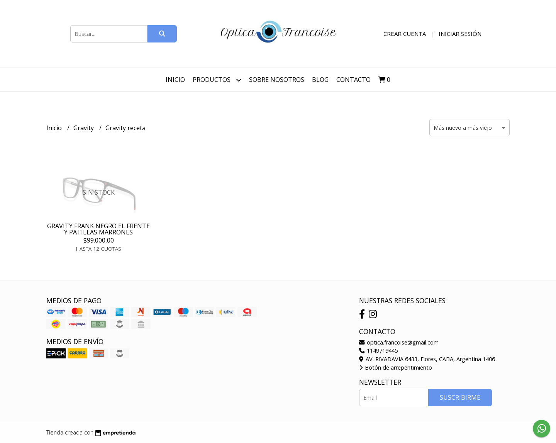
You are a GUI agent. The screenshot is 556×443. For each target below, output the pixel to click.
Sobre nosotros (276, 79)
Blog (320, 79)
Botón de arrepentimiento (395, 367)
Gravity (84, 128)
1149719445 (378, 350)
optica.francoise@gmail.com (399, 342)
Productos (217, 80)
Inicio (175, 79)
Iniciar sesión (460, 33)
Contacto (353, 79)
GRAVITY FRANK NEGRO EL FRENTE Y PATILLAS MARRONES (98, 229)
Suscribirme (460, 397)
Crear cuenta (404, 33)
